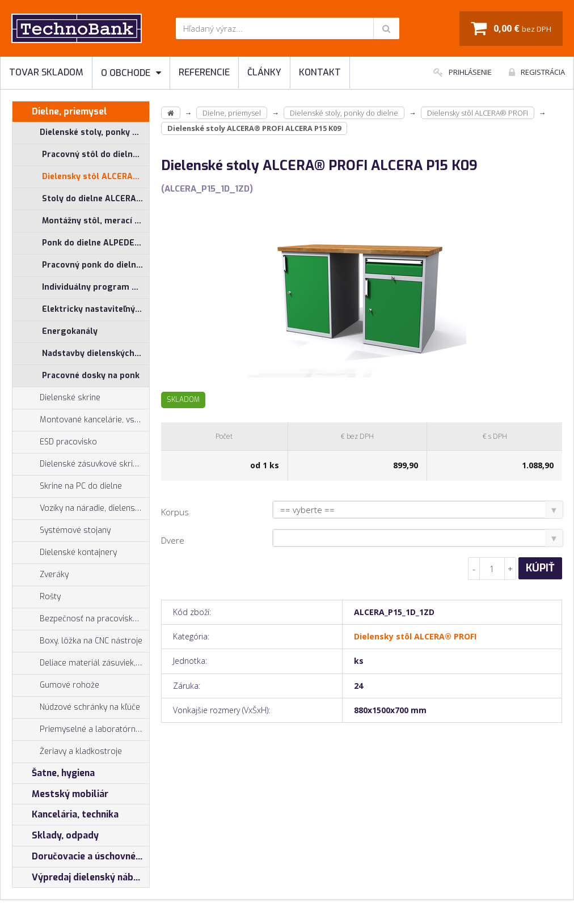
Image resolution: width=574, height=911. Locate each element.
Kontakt (320, 72)
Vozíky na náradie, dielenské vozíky (80, 508)
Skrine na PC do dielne (67, 486)
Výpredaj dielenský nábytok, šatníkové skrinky (80, 877)
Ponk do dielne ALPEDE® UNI (95, 243)
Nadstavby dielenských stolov (95, 353)
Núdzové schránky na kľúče (76, 707)
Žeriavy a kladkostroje (67, 751)
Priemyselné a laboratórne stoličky (80, 729)
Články (264, 72)
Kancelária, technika (65, 814)
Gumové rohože (55, 685)
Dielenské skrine (56, 398)
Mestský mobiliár (60, 794)
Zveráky (40, 575)
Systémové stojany (61, 530)
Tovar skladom (46, 72)
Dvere (172, 540)
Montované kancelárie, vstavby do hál (80, 420)
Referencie (204, 72)
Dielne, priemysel (59, 111)
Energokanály (70, 331)
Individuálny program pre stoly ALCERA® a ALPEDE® (95, 287)
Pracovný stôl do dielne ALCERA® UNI (95, 154)
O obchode (131, 73)
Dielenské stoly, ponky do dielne (80, 132)
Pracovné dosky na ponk (91, 375)
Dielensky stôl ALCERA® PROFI (95, 176)
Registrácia (537, 72)
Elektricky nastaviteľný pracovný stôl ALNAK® (95, 309)
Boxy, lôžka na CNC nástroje (77, 641)
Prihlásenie (462, 72)
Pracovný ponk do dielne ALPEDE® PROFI (95, 265)
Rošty (36, 597)
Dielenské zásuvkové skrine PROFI (80, 464)
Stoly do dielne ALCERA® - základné (95, 198)
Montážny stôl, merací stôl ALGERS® (95, 220)
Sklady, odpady (55, 835)
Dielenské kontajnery (64, 552)
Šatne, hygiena (53, 773)
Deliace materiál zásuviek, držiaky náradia (80, 663)
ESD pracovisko (68, 442)
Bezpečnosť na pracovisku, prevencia (80, 619)
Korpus (175, 512)
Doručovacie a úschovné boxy (80, 856)
